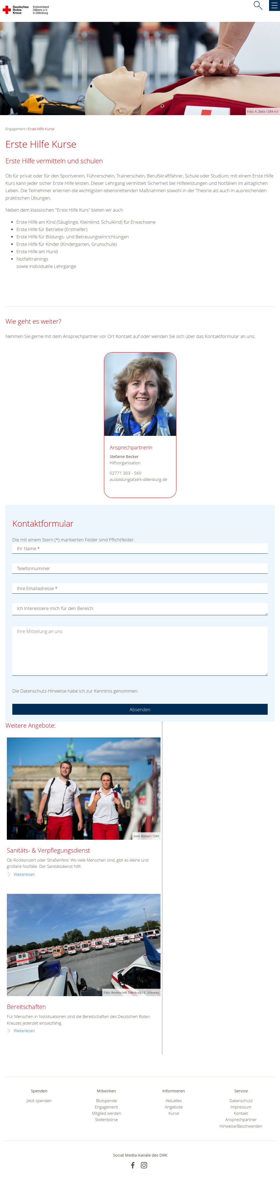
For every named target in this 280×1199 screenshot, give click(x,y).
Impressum (241, 1107)
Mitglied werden (106, 1113)
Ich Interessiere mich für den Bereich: (55, 608)
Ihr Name (28, 548)
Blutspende (106, 1100)
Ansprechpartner (241, 1119)
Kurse (173, 1113)
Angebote (174, 1107)
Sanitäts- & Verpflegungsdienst (48, 850)
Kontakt (241, 1113)
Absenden (140, 709)
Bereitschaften (26, 1006)
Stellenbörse (106, 1119)
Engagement (106, 1107)
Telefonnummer (33, 568)
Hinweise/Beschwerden (241, 1126)
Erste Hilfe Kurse (41, 128)
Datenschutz (241, 1100)
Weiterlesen (24, 874)
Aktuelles (174, 1100)
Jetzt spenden (39, 1100)
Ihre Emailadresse (37, 588)
